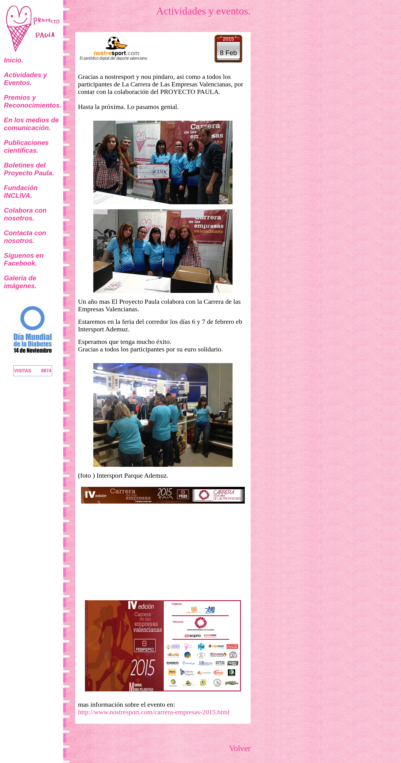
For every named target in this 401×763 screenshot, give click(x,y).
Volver (240, 748)
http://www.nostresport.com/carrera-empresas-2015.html (153, 712)
